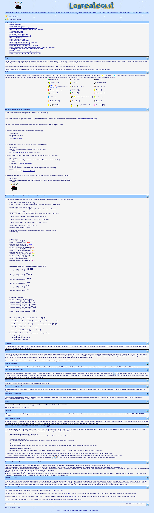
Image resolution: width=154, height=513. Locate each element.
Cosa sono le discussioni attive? (19, 34)
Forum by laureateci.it (25, 163)
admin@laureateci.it (16, 138)
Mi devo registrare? (15, 24)
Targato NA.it (67, 493)
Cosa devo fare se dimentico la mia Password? (24, 45)
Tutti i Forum (12, 17)
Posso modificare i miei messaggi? (20, 36)
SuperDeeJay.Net (70, 496)
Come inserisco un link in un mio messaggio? (23, 28)
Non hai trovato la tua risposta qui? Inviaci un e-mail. (26, 53)
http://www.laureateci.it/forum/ (87, 118)
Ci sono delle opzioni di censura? (20, 44)
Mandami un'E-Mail (29, 171)
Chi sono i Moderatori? (17, 31)
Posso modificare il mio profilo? (19, 41)
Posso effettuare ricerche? (18, 39)
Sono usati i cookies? (16, 32)
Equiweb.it (85, 510)
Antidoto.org (75, 510)
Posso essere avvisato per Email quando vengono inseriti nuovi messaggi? (33, 47)
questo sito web (58, 490)
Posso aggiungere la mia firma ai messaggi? (23, 42)
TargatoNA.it (59, 510)
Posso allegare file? (16, 37)
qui (126, 484)
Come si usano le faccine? (18, 26)
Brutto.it (80, 510)
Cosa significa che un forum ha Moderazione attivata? (26, 49)
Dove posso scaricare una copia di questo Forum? (25, 52)
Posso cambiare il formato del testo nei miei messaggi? (27, 29)
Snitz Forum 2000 (93, 510)
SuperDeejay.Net (67, 510)
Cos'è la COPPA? (15, 50)
